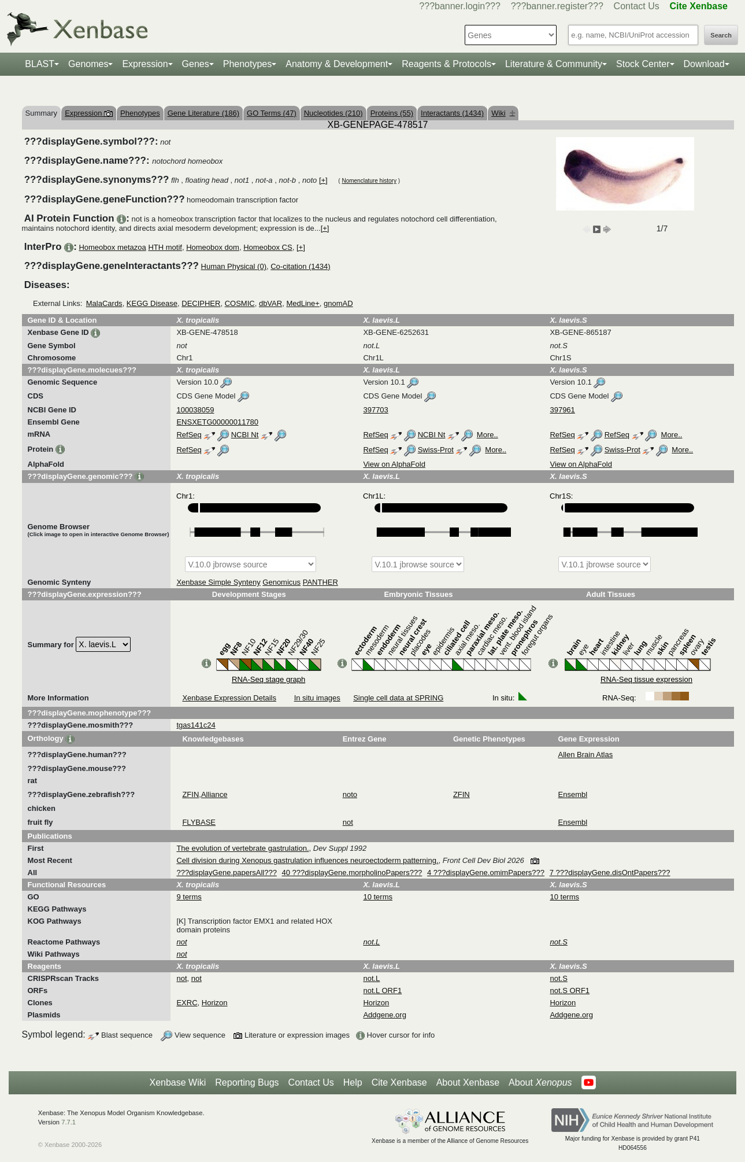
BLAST (39, 64)
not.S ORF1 (570, 990)
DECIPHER (200, 303)
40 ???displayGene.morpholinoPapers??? (352, 872)
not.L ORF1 (382, 990)
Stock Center (642, 64)
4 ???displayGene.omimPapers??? (485, 872)
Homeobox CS (267, 247)
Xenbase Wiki (177, 1082)
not (348, 822)
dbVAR (270, 303)
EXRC (186, 1002)
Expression (145, 64)
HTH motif (165, 247)
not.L (371, 978)
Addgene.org (384, 1014)
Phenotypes (247, 64)
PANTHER (320, 582)
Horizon (215, 1002)
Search (721, 35)
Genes (195, 64)
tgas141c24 (195, 725)
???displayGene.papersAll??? (226, 872)
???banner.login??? (460, 6)
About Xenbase (467, 1082)
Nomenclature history (369, 181)
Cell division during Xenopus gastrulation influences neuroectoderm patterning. (307, 860)
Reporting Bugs (247, 1082)
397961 (562, 409)
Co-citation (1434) (300, 266)
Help (352, 1082)
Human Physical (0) (233, 266)
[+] (323, 180)
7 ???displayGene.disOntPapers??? (610, 872)
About (540, 1083)
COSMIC (240, 303)
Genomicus (281, 582)
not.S (558, 978)
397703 (375, 409)
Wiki (503, 113)
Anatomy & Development (337, 64)
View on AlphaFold (394, 464)
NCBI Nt (245, 434)
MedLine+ (302, 303)
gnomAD (338, 303)
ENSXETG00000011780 (217, 422)
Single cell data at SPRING (398, 697)
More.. (487, 434)
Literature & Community (553, 64)
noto (350, 794)
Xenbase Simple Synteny (218, 582)
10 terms (377, 896)
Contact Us (636, 6)
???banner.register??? (557, 6)
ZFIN (190, 794)
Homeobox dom (212, 247)
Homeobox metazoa (112, 247)
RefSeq (188, 434)
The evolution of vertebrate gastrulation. (242, 848)
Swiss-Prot (436, 449)
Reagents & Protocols (446, 64)
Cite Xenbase (399, 1082)
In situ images (317, 697)
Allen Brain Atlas (585, 754)
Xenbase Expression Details (229, 697)
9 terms (188, 896)
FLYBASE (199, 822)
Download (704, 64)
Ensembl (573, 794)
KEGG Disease (152, 303)
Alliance (214, 794)
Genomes (88, 64)
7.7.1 (68, 1122)
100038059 (195, 409)
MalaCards (104, 303)
